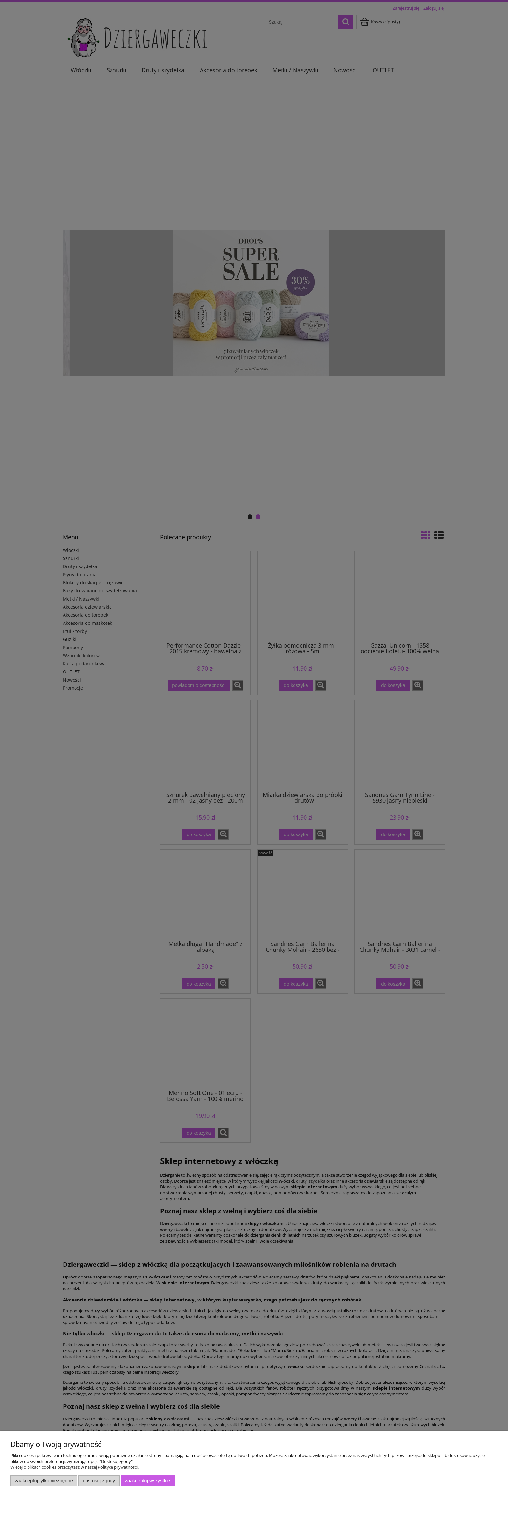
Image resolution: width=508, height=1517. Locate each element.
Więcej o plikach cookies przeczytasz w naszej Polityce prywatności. (74, 1467)
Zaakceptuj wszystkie (147, 1480)
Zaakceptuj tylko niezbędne (44, 1480)
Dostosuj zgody (99, 1480)
